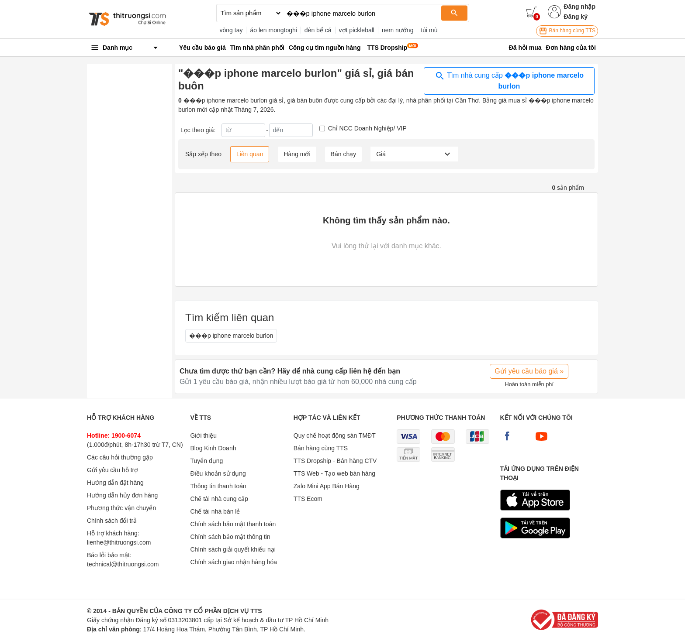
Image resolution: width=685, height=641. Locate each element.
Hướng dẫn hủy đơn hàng (122, 495)
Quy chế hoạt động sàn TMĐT (335, 435)
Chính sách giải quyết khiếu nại (232, 549)
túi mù (429, 30)
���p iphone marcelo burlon (231, 335)
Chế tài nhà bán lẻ (215, 511)
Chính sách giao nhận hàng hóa (233, 562)
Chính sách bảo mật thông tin (230, 536)
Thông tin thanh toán (218, 486)
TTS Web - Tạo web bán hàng (334, 473)
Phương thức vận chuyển (121, 507)
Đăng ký (575, 16)
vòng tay (231, 30)
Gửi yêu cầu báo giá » (529, 371)
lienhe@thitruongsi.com (119, 542)
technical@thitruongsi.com (123, 564)
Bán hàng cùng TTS (567, 31)
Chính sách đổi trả (112, 520)
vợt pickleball (356, 30)
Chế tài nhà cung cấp (219, 498)
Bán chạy (343, 154)
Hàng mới (297, 154)
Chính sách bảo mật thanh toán (233, 524)
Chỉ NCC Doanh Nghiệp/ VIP (367, 128)
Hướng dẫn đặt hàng (115, 482)
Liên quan (249, 154)
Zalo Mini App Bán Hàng (327, 486)
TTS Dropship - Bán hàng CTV (335, 460)
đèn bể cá (318, 30)
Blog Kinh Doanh (213, 448)
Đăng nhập (579, 6)
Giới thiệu (203, 435)
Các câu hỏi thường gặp (120, 457)
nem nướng (397, 30)
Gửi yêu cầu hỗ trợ (112, 469)
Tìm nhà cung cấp (509, 80)
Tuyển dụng (206, 460)
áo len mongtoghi (273, 30)
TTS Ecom (308, 498)
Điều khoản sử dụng (218, 473)
